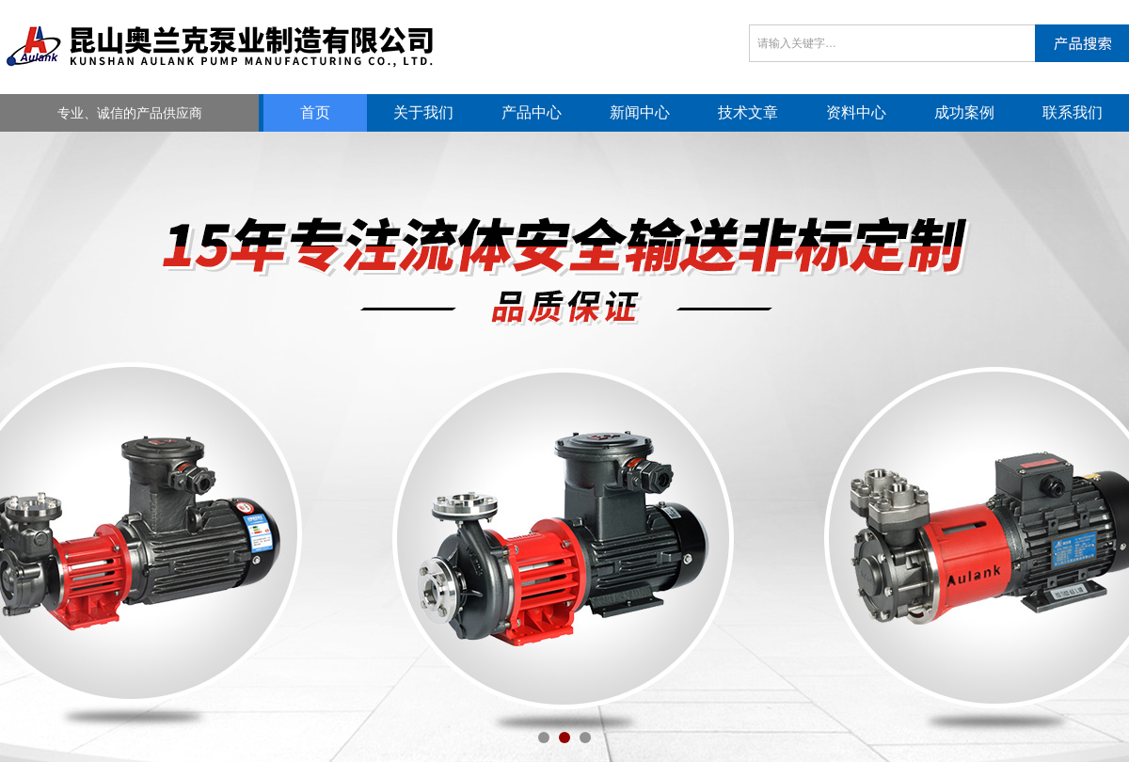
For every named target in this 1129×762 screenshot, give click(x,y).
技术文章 (748, 112)
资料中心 (856, 112)
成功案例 (964, 112)
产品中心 (531, 112)
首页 (315, 112)
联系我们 (1072, 112)
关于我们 (423, 112)
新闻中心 (640, 112)
